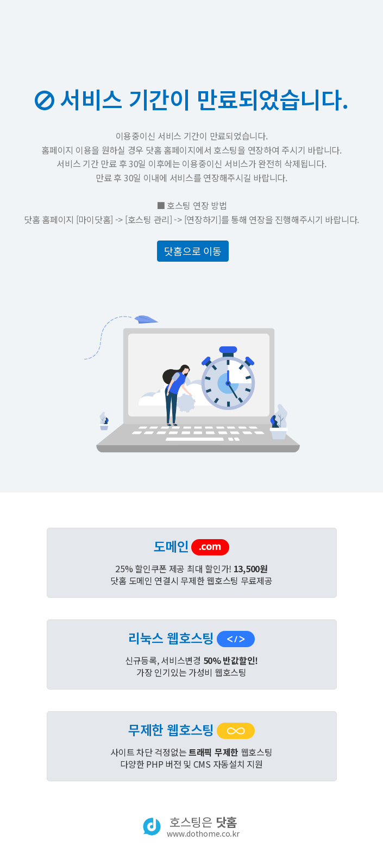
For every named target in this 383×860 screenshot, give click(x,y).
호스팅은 (203, 826)
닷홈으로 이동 (192, 251)
